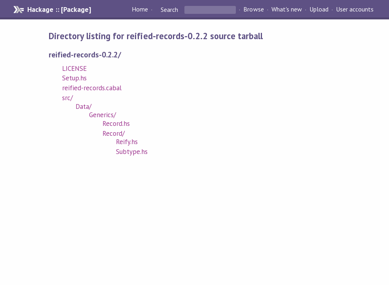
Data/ (83, 106)
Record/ (113, 133)
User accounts (355, 9)
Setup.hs (74, 78)
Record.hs (116, 123)
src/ (67, 97)
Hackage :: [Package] (59, 9)
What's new (286, 9)
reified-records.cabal (92, 88)
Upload (318, 9)
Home (140, 9)
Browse (253, 9)
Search (169, 9)
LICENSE (74, 68)
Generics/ (102, 114)
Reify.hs (127, 141)
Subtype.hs (132, 151)
